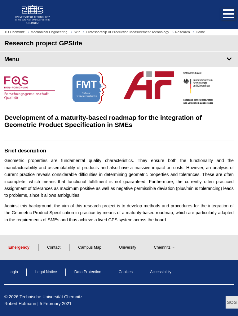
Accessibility (160, 272)
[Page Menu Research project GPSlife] (119, 59)
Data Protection (87, 272)
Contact (53, 247)
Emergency (18, 247)
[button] (222, 14)
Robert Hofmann (20, 303)
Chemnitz (162, 247)
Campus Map (89, 247)
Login (13, 272)
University (127, 247)
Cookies (126, 272)
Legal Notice (46, 272)
